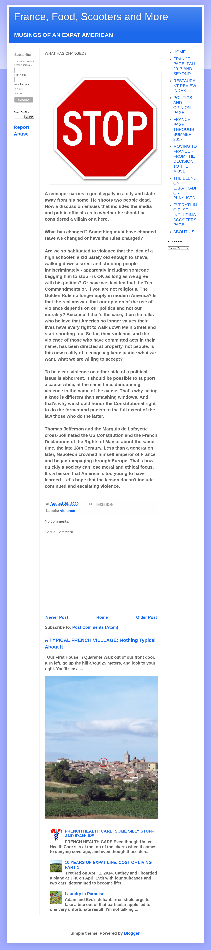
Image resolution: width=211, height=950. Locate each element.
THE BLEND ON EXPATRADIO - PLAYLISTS (185, 188)
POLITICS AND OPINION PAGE (182, 105)
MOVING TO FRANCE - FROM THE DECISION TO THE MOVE (185, 158)
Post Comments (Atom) (95, 627)
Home (102, 617)
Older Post (146, 617)
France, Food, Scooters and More (91, 16)
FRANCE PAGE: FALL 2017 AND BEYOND (184, 66)
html (20, 89)
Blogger (131, 933)
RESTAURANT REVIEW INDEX (184, 85)
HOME (179, 52)
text (20, 93)
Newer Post (57, 617)
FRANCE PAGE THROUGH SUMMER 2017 (183, 129)
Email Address (23, 65)
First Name (20, 74)
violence (67, 511)
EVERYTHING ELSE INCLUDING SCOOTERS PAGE (185, 215)
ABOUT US (183, 231)
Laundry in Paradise (84, 893)
